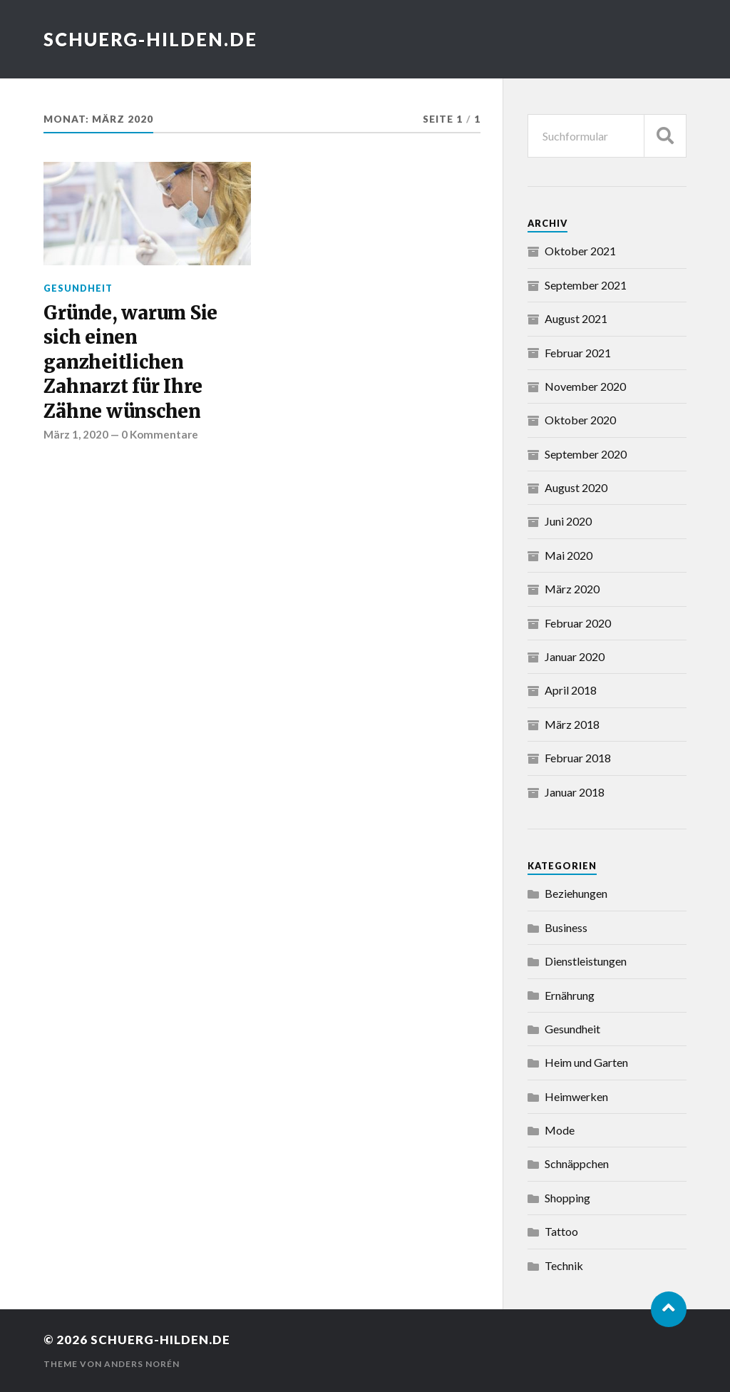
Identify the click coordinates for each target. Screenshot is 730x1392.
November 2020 (585, 386)
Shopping (567, 1197)
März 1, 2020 (75, 434)
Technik (564, 1265)
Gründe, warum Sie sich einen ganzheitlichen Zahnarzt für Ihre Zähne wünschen (130, 362)
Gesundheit (78, 288)
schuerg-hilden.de (150, 39)
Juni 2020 (568, 521)
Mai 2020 (568, 555)
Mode (560, 1130)
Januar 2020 (575, 656)
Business (566, 927)
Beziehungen (576, 893)
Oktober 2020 (580, 419)
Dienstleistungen (586, 961)
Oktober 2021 (580, 250)
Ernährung (570, 995)
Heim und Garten (586, 1062)
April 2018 (571, 690)
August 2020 (576, 487)
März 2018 (572, 724)
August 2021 (576, 318)
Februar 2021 (578, 352)
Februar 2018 (578, 757)
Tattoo (561, 1231)
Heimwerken (576, 1096)
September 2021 (586, 285)
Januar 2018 (575, 792)
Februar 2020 (578, 623)
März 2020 (572, 588)
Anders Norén (142, 1363)
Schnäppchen (577, 1163)
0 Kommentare (159, 434)
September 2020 (586, 454)
